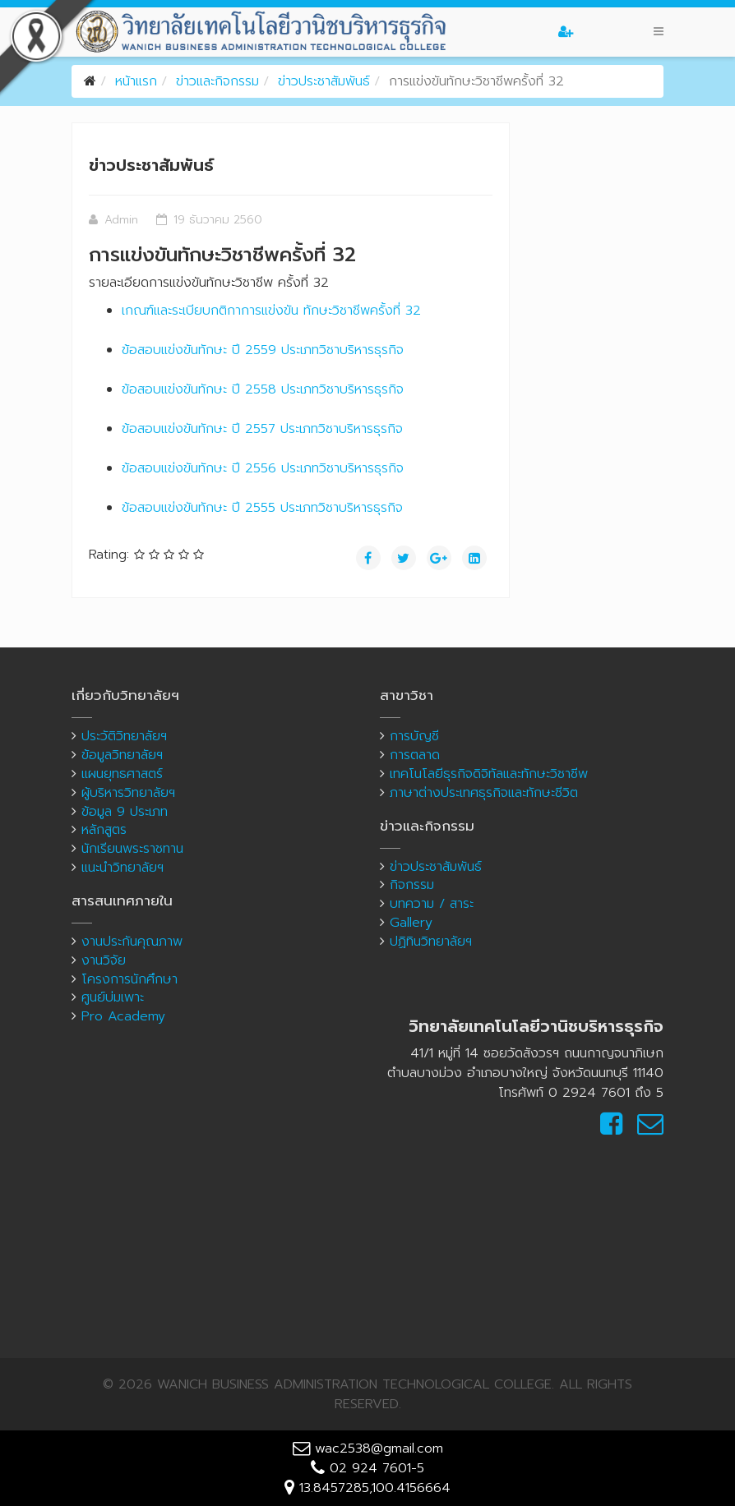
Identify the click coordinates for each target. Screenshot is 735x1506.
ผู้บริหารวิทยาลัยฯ (128, 793)
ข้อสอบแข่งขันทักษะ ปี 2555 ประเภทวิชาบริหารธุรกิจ (262, 508)
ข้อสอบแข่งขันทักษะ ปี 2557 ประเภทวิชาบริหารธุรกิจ (262, 429)
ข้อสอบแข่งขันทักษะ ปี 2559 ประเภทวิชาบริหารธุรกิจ (263, 350)
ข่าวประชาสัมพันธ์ (324, 81)
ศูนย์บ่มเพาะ (112, 997)
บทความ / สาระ (432, 904)
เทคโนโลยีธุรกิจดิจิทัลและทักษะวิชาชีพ (489, 774)
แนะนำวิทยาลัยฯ (122, 867)
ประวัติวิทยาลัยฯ (124, 736)
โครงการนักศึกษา (129, 979)
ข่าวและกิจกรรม (217, 81)
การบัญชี (414, 736)
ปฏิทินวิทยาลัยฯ (431, 941)
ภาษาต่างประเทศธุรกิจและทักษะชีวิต (484, 793)
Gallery (411, 923)
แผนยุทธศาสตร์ (122, 774)
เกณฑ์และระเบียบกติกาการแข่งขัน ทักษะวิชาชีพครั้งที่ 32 (271, 310)
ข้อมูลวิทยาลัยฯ (122, 755)
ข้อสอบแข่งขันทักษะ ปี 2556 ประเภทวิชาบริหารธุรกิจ (263, 468)
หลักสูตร (104, 830)
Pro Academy (123, 1016)
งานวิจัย (103, 960)
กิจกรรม (412, 885)
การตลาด (415, 755)
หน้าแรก (136, 81)
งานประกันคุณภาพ (132, 941)
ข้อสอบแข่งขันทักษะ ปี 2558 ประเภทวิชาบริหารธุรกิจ (263, 389)
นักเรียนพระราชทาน (132, 849)
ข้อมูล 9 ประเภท (124, 812)
